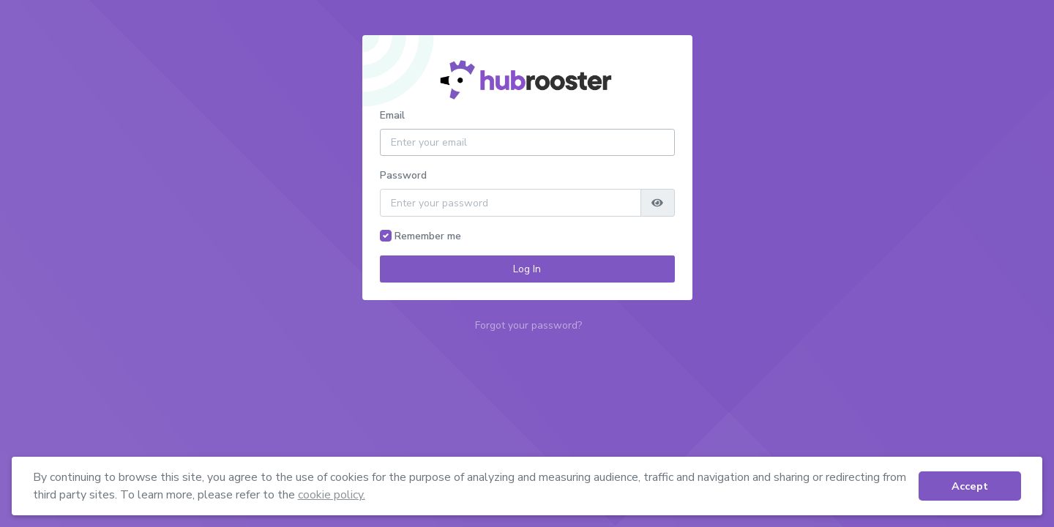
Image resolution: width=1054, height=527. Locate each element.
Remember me (428, 236)
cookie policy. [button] (331, 495)
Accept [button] (970, 486)
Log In (527, 269)
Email (392, 115)
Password (403, 175)
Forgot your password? (528, 325)
